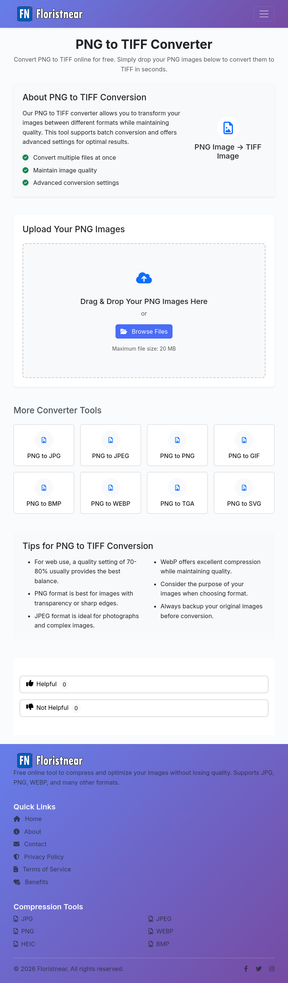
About (27, 831)
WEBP (161, 931)
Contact (30, 844)
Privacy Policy (39, 857)
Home (28, 819)
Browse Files (144, 331)
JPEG (159, 919)
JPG (23, 919)
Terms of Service (42, 869)
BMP (159, 944)
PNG (24, 931)
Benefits (31, 882)
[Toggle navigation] (264, 13)
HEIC (24, 944)
